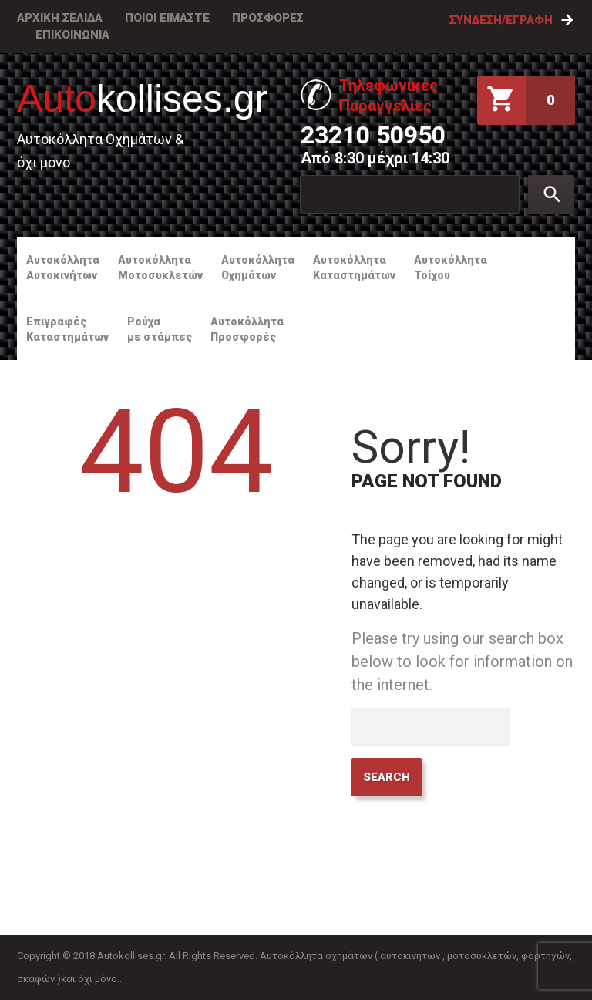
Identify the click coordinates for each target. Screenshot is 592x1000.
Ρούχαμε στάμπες (159, 329)
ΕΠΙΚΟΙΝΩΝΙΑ (72, 35)
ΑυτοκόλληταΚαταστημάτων (354, 267)
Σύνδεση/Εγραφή (501, 20)
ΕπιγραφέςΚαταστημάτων (67, 329)
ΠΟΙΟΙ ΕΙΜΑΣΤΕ (167, 18)
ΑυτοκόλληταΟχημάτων (257, 267)
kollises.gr (142, 98)
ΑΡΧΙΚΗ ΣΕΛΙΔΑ (60, 18)
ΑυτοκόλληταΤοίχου (450, 267)
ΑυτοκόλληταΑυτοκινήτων (62, 267)
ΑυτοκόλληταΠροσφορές (247, 329)
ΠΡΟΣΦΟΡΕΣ (268, 18)
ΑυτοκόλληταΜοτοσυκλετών (160, 267)
